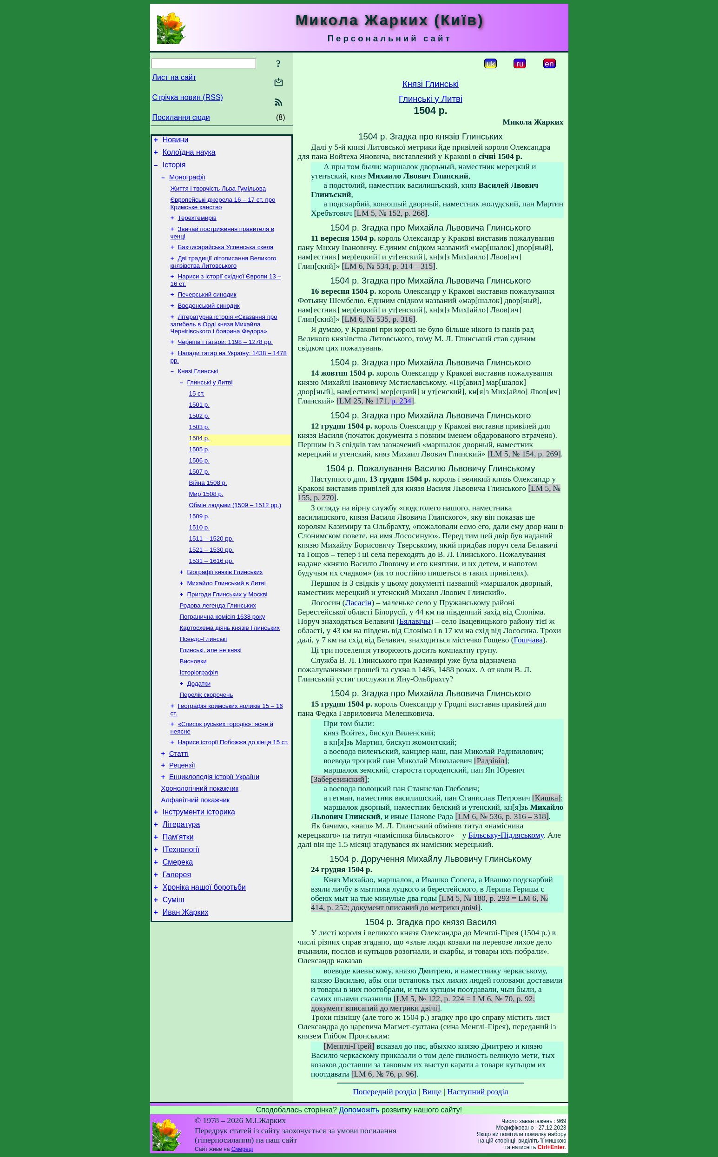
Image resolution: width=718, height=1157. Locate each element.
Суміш (173, 965)
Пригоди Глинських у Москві (227, 630)
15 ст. (197, 413)
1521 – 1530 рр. (211, 582)
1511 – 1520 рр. (211, 570)
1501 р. (199, 425)
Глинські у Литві (210, 400)
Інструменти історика (199, 868)
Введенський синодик (209, 319)
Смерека (178, 923)
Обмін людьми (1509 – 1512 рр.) (235, 533)
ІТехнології (181, 909)
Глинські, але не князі (211, 691)
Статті (179, 802)
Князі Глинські (198, 388)
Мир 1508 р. (206, 521)
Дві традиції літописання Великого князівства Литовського (224, 273)
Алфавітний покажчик (195, 854)
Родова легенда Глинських (218, 642)
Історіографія (199, 715)
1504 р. (199, 461)
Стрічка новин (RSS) (187, 97)
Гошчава (528, 639)
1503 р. (199, 449)
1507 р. (199, 497)
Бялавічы (415, 621)
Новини (176, 141)
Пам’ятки (178, 895)
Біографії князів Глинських (225, 606)
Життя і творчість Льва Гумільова (218, 195)
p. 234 (401, 401)
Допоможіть (359, 1110)
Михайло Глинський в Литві (226, 618)
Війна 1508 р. (208, 509)
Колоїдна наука (189, 155)
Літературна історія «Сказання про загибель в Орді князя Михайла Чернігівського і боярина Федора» (224, 339)
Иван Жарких (186, 979)
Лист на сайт (174, 77)
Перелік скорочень (206, 739)
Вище (431, 1091)
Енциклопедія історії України (214, 828)
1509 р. (199, 545)
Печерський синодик (207, 307)
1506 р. (199, 485)
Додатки (199, 727)
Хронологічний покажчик (200, 841)
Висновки (193, 703)
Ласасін (358, 602)
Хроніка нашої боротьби (204, 951)
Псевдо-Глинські (203, 678)
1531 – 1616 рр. (211, 594)
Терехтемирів (197, 226)
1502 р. (199, 437)
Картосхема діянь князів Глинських (230, 666)
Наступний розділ (477, 1091)
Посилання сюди (181, 117)
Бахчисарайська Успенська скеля (226, 257)
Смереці (242, 1149)
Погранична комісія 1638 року (222, 654)
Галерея (177, 937)
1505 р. (199, 473)
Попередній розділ (384, 1091)
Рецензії (182, 815)
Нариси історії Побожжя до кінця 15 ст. (233, 789)
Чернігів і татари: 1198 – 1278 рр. (225, 357)
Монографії (187, 182)
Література (181, 882)
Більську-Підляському (506, 835)
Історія (174, 169)
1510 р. (199, 558)
